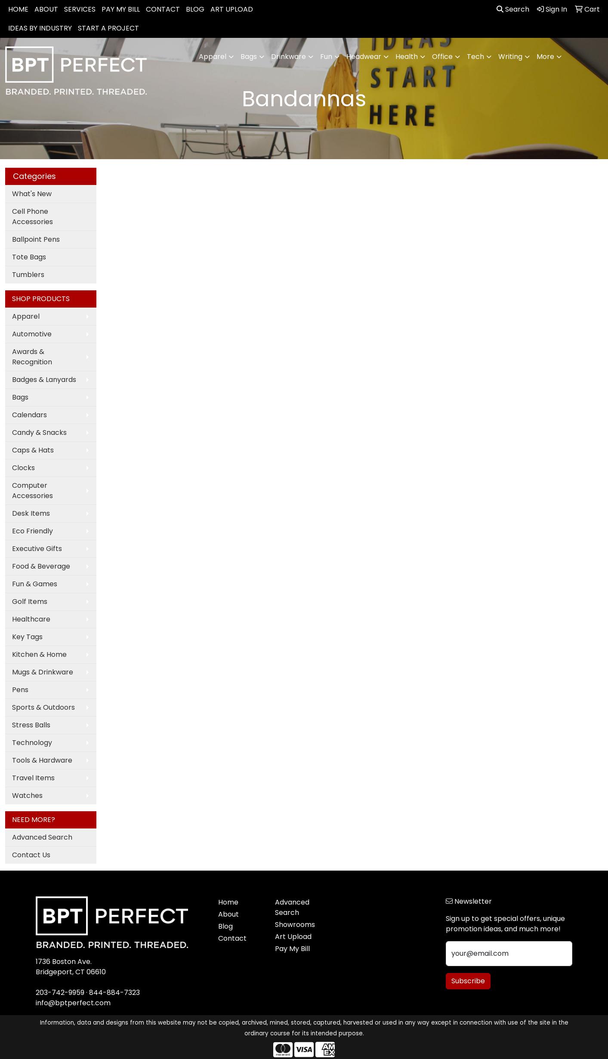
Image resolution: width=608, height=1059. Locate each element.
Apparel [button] (212, 57)
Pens (20, 690)
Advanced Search (42, 837)
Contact (232, 938)
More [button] (545, 57)
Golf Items (29, 601)
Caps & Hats (33, 450)
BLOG (195, 9)
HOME (18, 9)
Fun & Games (34, 584)
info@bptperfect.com (73, 1003)
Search (513, 9)
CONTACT (163, 9)
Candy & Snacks (39, 432)
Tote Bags (29, 257)
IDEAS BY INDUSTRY (40, 28)
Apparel (26, 316)
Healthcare (31, 619)
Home (228, 902)
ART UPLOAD (231, 9)
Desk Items (31, 513)
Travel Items (33, 778)
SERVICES (80, 9)
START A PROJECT (108, 28)
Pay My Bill (292, 949)
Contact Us (31, 855)
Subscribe (468, 981)
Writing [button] (510, 57)
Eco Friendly (32, 531)
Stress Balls (31, 725)
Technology (32, 743)
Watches (27, 795)
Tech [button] (475, 57)
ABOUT (46, 9)
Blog (225, 926)
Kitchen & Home (39, 654)
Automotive (32, 334)
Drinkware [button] (288, 57)
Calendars (29, 415)
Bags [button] (249, 57)
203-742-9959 (60, 992)
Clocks (23, 468)
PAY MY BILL (121, 9)
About (228, 914)
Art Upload (293, 937)
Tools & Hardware (42, 760)
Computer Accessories (32, 490)
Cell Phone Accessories (32, 216)
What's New (32, 194)
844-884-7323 (114, 992)
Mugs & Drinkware (42, 672)
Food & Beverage (41, 566)
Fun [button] (326, 57)
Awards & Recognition (32, 357)
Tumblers (28, 275)
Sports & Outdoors (43, 707)
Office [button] (442, 57)
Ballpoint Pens (36, 239)
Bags (20, 397)
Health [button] (406, 57)
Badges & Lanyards (44, 380)
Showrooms (295, 925)
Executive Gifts (37, 549)
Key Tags (27, 637)
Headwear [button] (363, 57)
